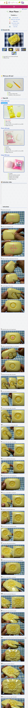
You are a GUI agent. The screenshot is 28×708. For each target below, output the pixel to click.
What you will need (15, 19)
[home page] (14, 2)
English (24, 9)
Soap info (15, 21)
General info (15, 17)
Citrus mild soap (5, 100)
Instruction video (15, 23)
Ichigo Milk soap (5, 155)
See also (15, 26)
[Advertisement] (14, 65)
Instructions (15, 24)
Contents (14, 15)
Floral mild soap (5, 128)
